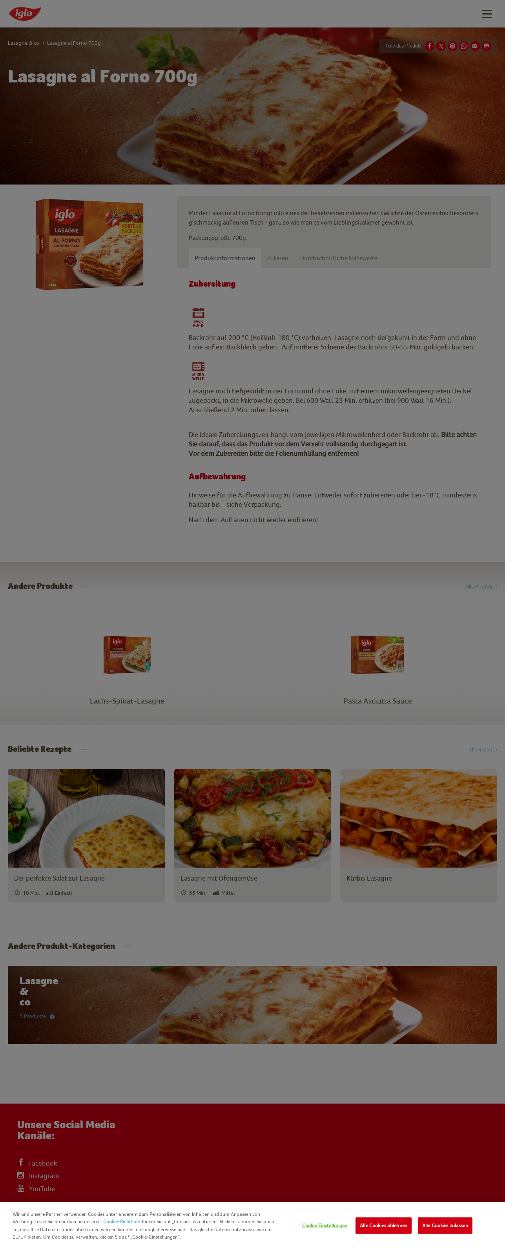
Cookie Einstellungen (325, 1225)
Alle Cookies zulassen (445, 1225)
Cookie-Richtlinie (121, 1221)
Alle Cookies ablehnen (383, 1225)
